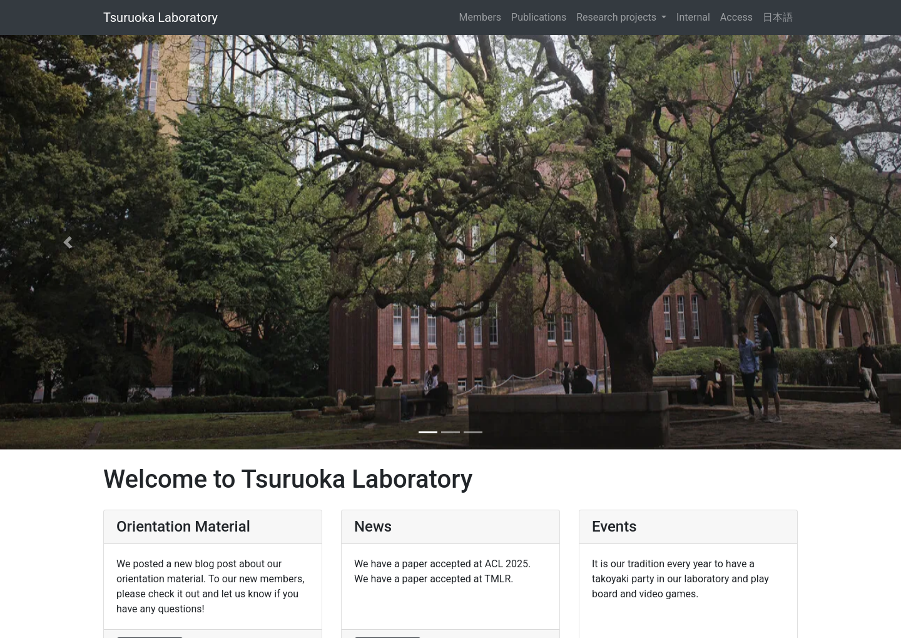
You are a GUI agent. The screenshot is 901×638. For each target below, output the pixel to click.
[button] (67, 242)
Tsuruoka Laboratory (160, 17)
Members (480, 17)
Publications (538, 17)
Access (736, 17)
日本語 (778, 17)
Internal (693, 17)
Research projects (617, 17)
